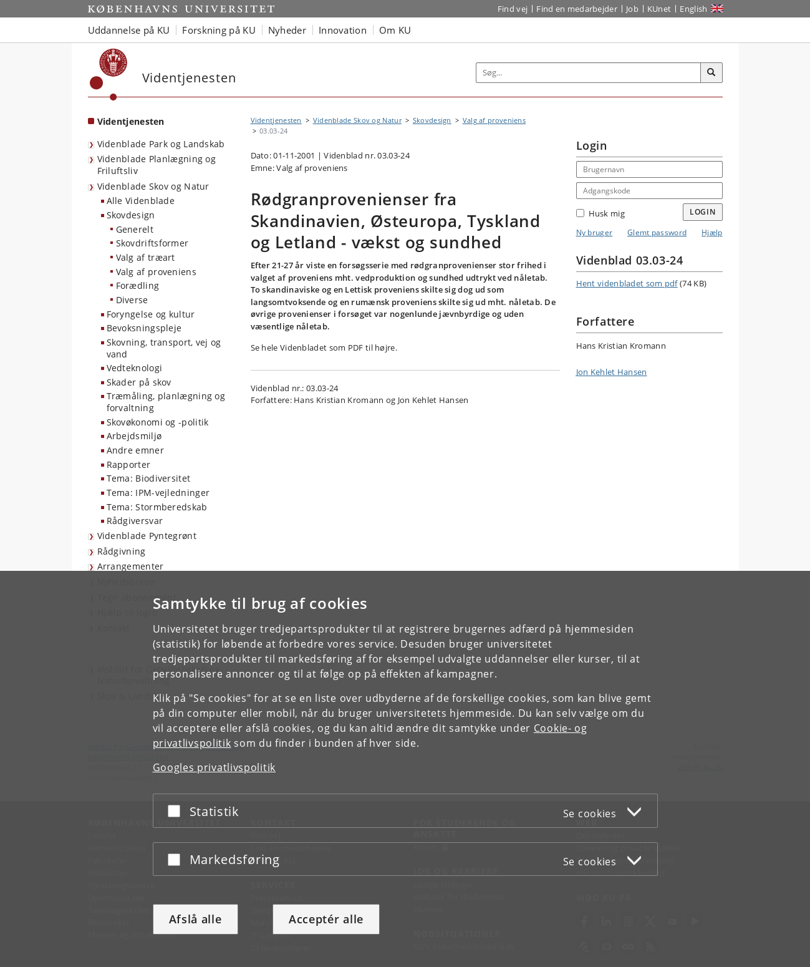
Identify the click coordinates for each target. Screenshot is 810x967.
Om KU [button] (395, 30)
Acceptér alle (326, 918)
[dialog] (405, 769)
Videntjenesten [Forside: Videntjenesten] (131, 121)
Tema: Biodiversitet (149, 478)
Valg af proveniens (156, 272)
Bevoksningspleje (144, 328)
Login (703, 212)
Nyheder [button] (287, 30)
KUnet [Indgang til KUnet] (659, 8)
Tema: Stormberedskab (157, 507)
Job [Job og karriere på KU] (632, 8)
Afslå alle (195, 918)
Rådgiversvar (135, 521)
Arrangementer (130, 566)
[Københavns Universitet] (109, 74)
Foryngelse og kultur (151, 314)
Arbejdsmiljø (134, 436)
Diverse (132, 300)
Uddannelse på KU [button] (129, 30)
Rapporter (129, 464)
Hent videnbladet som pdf (627, 283)
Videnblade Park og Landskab (161, 144)
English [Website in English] (693, 8)
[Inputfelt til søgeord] (589, 72)
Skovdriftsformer (152, 243)
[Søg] (711, 73)
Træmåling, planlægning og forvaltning (166, 402)
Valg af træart (145, 257)
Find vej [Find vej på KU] (513, 8)
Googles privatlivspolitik (214, 767)
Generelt (134, 229)
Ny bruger (594, 232)
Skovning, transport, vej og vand (164, 348)
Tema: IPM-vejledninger (158, 492)
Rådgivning (121, 551)
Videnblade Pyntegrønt (146, 536)
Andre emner (135, 450)
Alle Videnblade (141, 201)
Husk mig (600, 213)
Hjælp (712, 232)
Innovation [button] (343, 30)
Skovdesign (131, 215)
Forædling (138, 285)
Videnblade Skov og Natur (153, 186)
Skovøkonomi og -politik (158, 422)
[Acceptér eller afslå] (177, 810)
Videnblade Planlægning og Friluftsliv (156, 165)
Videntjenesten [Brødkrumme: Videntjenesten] (276, 120)
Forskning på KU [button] (219, 30)
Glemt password (657, 232)
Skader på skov (139, 382)
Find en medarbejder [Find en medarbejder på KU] (576, 8)
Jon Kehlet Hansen (611, 371)
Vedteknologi (135, 368)
